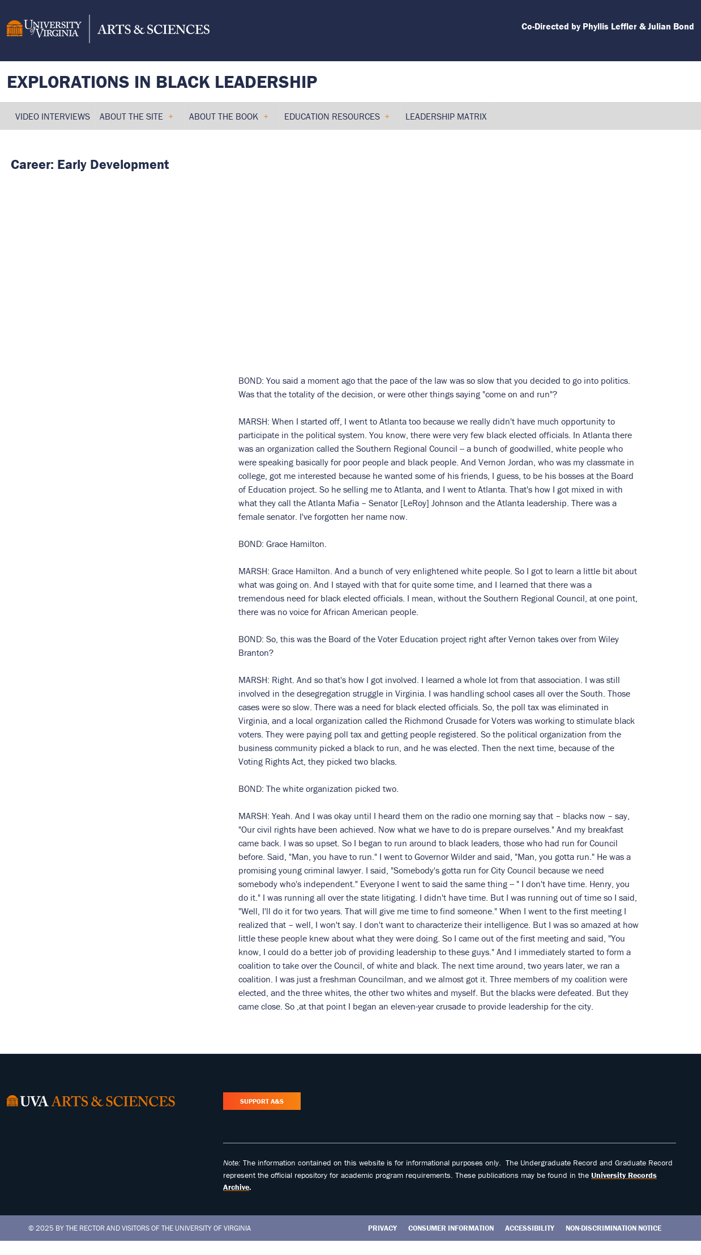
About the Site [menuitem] (136, 120)
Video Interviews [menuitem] (52, 116)
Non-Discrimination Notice (613, 1228)
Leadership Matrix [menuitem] (445, 116)
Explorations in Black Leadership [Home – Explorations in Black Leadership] (162, 81)
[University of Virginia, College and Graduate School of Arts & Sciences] (108, 30)
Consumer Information (451, 1228)
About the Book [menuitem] (228, 120)
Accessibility (529, 1228)
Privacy (382, 1228)
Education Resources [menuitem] (337, 120)
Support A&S (262, 1101)
